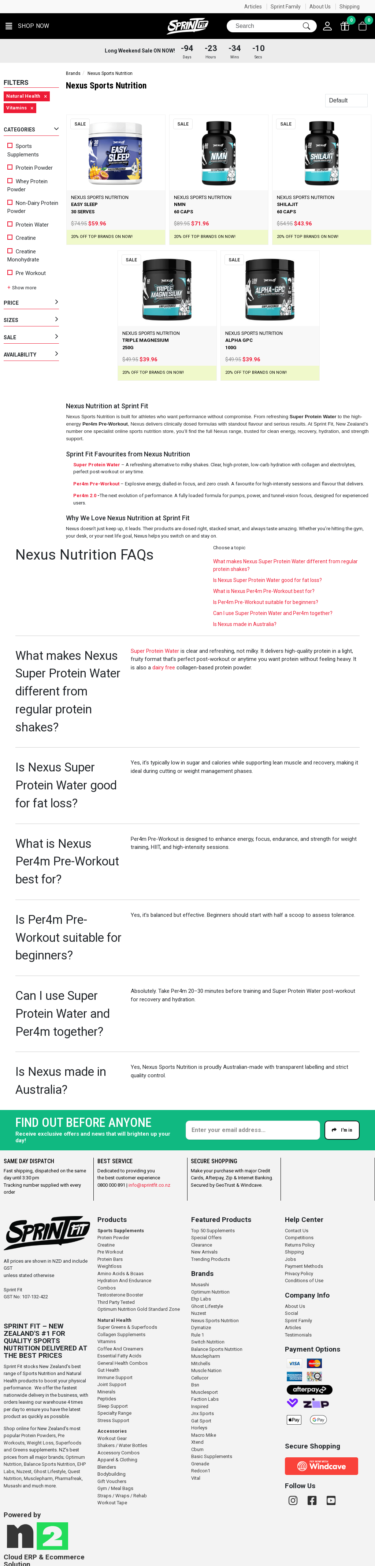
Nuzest (23, 1471)
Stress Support (113, 1420)
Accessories (112, 1431)
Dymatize (201, 1327)
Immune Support (115, 1377)
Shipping (349, 7)
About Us (320, 7)
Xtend (197, 1442)
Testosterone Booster (120, 1295)
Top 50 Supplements (213, 1230)
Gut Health (108, 1370)
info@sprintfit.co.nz (149, 1185)
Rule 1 (197, 1335)
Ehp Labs (201, 1299)
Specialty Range (114, 1413)
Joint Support (111, 1384)
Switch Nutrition (207, 1342)
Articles (253, 7)
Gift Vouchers (111, 1481)
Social (291, 1313)
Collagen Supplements (121, 1334)
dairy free (163, 667)
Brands (73, 73)
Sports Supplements (23, 150)
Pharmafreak (68, 1478)
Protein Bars (110, 1259)
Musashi (13, 1486)
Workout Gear (112, 1438)
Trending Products (210, 1259)
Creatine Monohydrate (23, 255)
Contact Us (296, 1230)
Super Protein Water (96, 464)
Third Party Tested (116, 1302)
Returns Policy (300, 1245)
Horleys (199, 1428)
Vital (195, 1478)
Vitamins (106, 1341)
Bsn (195, 1385)
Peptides (106, 1399)
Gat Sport (201, 1421)
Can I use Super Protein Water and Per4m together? (273, 613)
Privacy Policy (299, 1273)
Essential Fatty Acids (119, 1356)
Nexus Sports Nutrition (215, 1320)
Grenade (200, 1463)
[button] (27, 26)
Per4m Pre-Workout (96, 484)
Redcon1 (200, 1470)
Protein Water (28, 224)
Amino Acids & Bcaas (120, 1273)
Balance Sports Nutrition (49, 1464)
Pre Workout (26, 273)
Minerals (106, 1392)
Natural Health (114, 1320)
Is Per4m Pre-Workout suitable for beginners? (265, 602)
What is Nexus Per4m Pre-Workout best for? (264, 591)
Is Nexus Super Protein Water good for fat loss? (267, 580)
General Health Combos (122, 1363)
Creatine (21, 238)
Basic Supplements (211, 1456)
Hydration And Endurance (124, 1280)
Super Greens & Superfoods (127, 1327)
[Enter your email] (253, 1130)
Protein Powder (30, 167)
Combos (106, 1288)
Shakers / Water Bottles (122, 1445)
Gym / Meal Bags (115, 1488)
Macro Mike (203, 1435)
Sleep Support (112, 1406)
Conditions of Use (304, 1280)
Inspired (199, 1406)
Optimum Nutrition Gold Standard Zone (138, 1309)
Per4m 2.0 (84, 495)
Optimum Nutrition (210, 1292)
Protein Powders (38, 1435)
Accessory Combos (118, 1452)
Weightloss (109, 1266)
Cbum (197, 1449)
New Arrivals (204, 1252)
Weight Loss (40, 1443)
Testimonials (298, 1335)
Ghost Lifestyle (50, 1471)
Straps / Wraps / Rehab (122, 1495)
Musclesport (204, 1392)
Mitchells (200, 1363)
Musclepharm (38, 1478)
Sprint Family (286, 7)
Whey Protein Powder (27, 185)
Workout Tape (112, 1502)
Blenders (106, 1467)
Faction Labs (205, 1399)
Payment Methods (304, 1266)
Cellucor (199, 1378)
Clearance (201, 1245)
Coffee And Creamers (120, 1349)
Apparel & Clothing (117, 1459)
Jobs (290, 1259)
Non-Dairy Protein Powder (32, 207)
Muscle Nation (206, 1370)
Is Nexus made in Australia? (244, 624)
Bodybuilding (111, 1474)
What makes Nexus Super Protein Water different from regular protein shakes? (285, 565)
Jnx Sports (202, 1413)
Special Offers (206, 1237)
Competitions (299, 1237)
